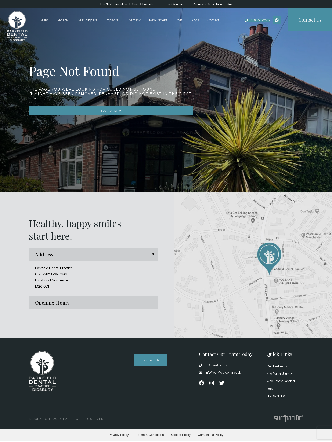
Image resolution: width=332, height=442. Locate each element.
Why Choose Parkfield (281, 382)
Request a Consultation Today (217, 4)
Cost (180, 20)
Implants (113, 20)
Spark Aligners (175, 4)
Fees (270, 389)
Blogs (196, 20)
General (64, 20)
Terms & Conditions (150, 436)
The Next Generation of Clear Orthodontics (124, 4)
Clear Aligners (88, 20)
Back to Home (48, 112)
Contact (214, 20)
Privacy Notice (276, 397)
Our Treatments (277, 367)
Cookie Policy (181, 436)
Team (46, 20)
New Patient (160, 20)
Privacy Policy (119, 436)
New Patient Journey (280, 375)
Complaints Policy (210, 436)
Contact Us (151, 361)
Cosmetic (135, 20)
